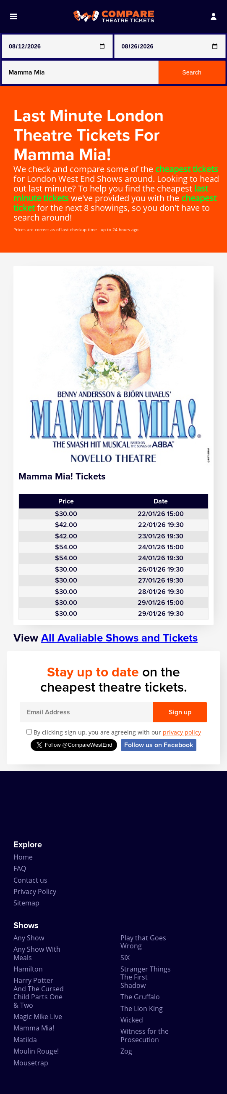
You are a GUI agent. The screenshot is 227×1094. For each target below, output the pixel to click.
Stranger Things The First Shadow (145, 977)
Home (23, 857)
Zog (126, 1051)
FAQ (19, 868)
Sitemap (26, 903)
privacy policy (182, 732)
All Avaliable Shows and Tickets (119, 637)
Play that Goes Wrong (143, 941)
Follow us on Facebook (158, 745)
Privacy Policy (34, 891)
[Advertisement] (113, 806)
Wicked (131, 1020)
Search (191, 72)
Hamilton (28, 969)
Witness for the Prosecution (144, 1035)
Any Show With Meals (36, 953)
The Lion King (141, 1008)
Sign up (180, 712)
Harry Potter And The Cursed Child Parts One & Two (38, 992)
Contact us (30, 880)
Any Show (28, 937)
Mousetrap (30, 1062)
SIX (125, 957)
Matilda (25, 1039)
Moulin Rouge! (36, 1051)
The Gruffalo (140, 996)
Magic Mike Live (37, 1016)
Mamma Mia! (33, 1028)
